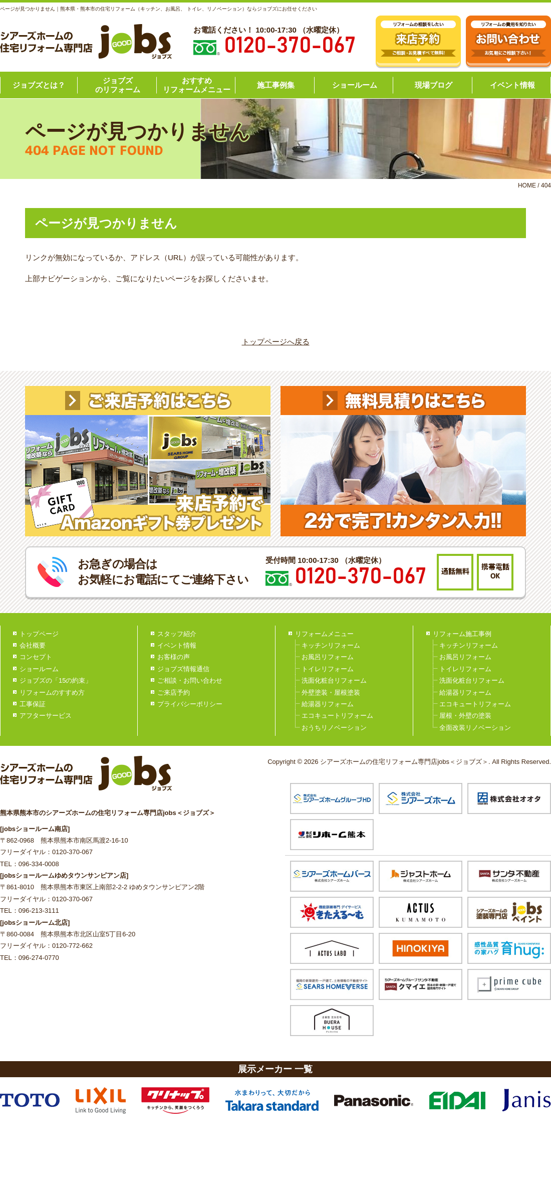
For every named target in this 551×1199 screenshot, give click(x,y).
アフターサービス (46, 715)
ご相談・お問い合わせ (189, 680)
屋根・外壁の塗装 (465, 715)
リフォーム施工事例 (462, 634)
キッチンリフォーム (331, 645)
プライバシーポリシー (189, 704)
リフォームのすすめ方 (52, 692)
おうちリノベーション (334, 727)
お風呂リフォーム (328, 657)
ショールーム (354, 85)
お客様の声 (173, 657)
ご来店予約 (173, 692)
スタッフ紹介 (176, 634)
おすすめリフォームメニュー (196, 85)
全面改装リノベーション (475, 727)
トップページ (39, 634)
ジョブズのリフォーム (117, 85)
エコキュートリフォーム (337, 715)
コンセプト (36, 657)
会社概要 (33, 645)
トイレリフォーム (328, 669)
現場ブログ (433, 85)
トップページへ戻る (276, 341)
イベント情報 (512, 85)
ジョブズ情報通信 (183, 669)
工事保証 (33, 704)
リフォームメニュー (324, 634)
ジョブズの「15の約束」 (56, 680)
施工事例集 (276, 85)
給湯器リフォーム (328, 704)
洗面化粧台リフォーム (334, 680)
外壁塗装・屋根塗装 (331, 692)
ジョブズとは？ (39, 85)
